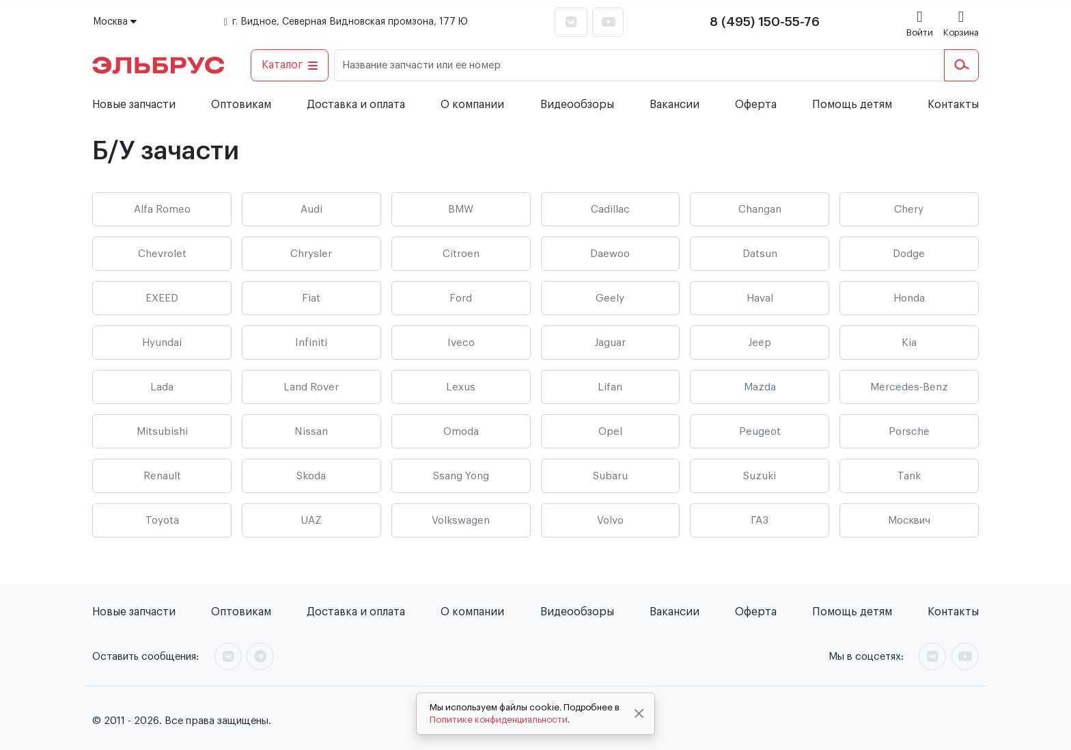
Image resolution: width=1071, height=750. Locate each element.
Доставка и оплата (356, 104)
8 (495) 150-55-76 (765, 22)
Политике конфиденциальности (499, 719)
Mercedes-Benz (909, 387)
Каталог (290, 64)
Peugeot (760, 432)
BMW (460, 209)
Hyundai (162, 343)
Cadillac (610, 209)
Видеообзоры (577, 104)
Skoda (311, 476)
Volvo (610, 520)
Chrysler (311, 254)
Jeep (759, 343)
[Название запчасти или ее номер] (639, 65)
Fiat (311, 298)
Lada (161, 387)
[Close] (639, 714)
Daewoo (610, 254)
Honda (909, 298)
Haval (760, 298)
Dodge (909, 254)
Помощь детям (852, 104)
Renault (162, 476)
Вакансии (674, 104)
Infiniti (311, 343)
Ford (460, 298)
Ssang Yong (461, 476)
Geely (610, 298)
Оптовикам (241, 104)
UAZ (311, 520)
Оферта (756, 104)
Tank (909, 476)
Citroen (461, 254)
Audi (311, 209)
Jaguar (610, 343)
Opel (610, 432)
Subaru (610, 476)
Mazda (760, 387)
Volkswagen (461, 520)
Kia (909, 343)
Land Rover (311, 387)
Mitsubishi (162, 432)
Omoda (461, 432)
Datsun (759, 254)
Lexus (460, 387)
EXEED (161, 298)
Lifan (610, 387)
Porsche (909, 432)
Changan (759, 209)
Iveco (461, 343)
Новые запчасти (134, 104)
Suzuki (759, 476)
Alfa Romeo (162, 209)
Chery (908, 209)
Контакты (953, 104)
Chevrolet (162, 254)
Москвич (909, 520)
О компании (472, 104)
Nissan (311, 432)
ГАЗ (759, 520)
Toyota (162, 520)
